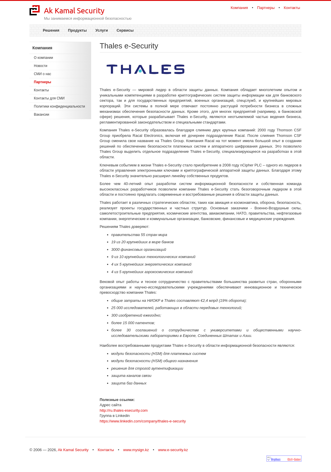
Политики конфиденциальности (59, 106)
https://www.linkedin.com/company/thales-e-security (143, 421)
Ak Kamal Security (74, 10)
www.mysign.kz (136, 450)
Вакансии (41, 114)
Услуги (101, 30)
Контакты (292, 8)
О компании (43, 58)
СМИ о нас (42, 74)
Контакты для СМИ (49, 98)
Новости (40, 66)
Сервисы (125, 30)
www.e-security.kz (173, 450)
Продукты (77, 30)
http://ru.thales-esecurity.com (124, 410)
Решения (51, 30)
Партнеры (266, 8)
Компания (239, 8)
